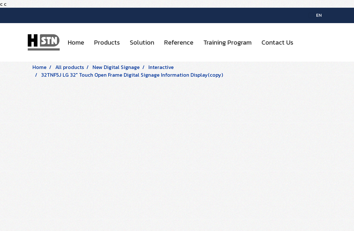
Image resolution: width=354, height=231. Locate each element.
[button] (303, 42)
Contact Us (277, 42)
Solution (142, 42)
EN (315, 15)
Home (76, 42)
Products (107, 42)
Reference (178, 42)
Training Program (227, 42)
